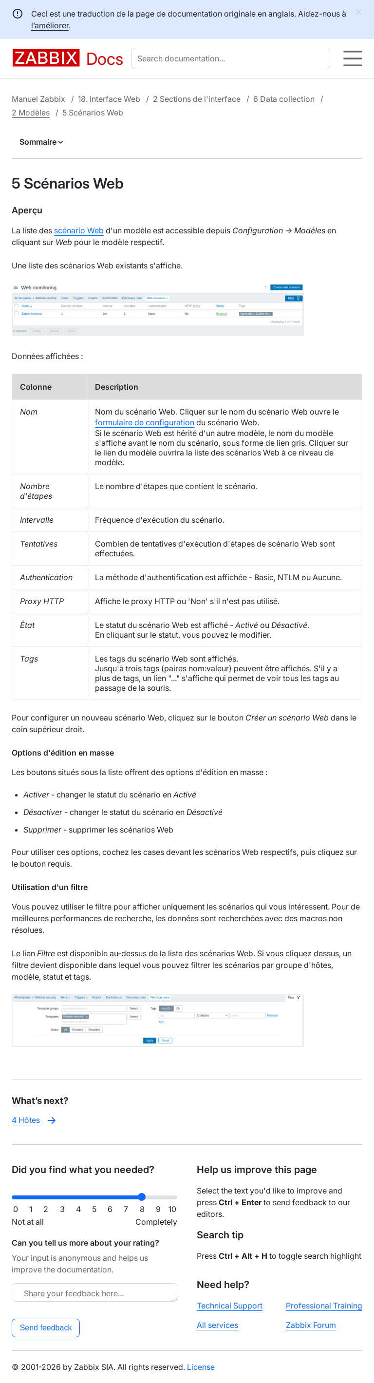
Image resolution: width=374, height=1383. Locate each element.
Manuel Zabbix (38, 99)
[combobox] (232, 58)
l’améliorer (50, 25)
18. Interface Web (109, 99)
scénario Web (79, 230)
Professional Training (324, 1305)
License (201, 1367)
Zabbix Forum (311, 1325)
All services (217, 1325)
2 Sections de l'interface (197, 99)
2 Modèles (31, 112)
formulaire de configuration (144, 422)
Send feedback (46, 1328)
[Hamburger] (352, 58)
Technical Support (229, 1305)
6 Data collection (284, 99)
